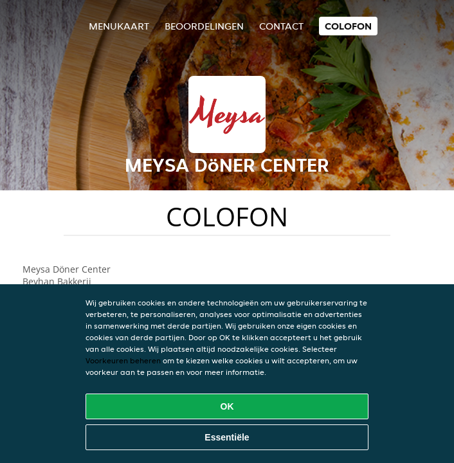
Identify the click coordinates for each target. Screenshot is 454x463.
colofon (348, 26)
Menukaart (119, 26)
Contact (281, 26)
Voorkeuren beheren (123, 360)
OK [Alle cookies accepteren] (227, 406)
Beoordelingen (204, 26)
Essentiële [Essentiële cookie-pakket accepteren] (226, 437)
